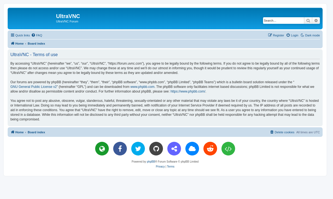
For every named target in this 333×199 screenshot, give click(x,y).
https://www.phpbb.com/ (188, 91)
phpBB (151, 161)
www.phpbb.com (142, 87)
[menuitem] (36, 35)
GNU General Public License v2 (33, 87)
